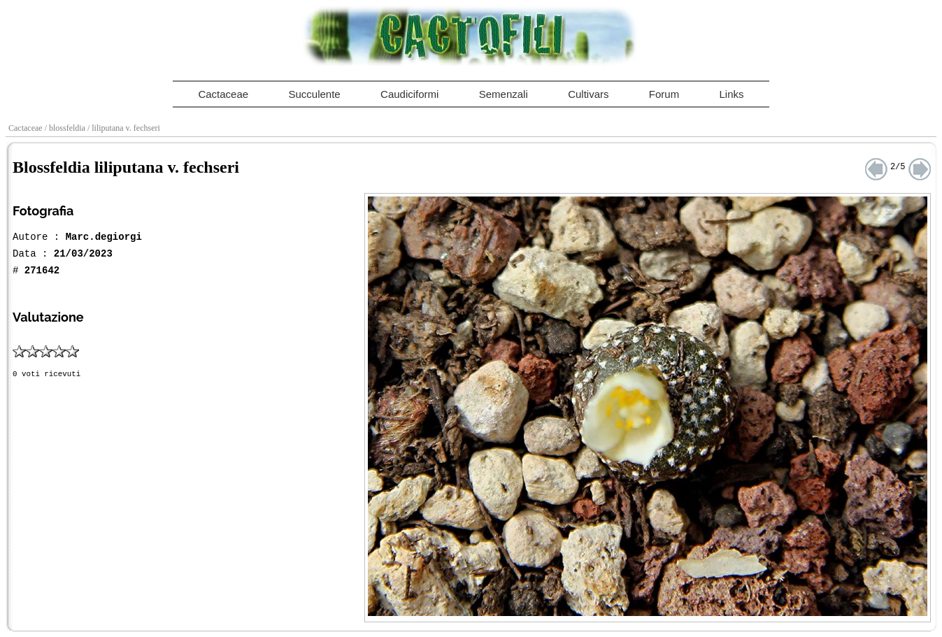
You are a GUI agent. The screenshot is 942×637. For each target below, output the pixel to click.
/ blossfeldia (66, 128)
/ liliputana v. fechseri (124, 128)
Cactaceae (223, 94)
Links (732, 94)
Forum (664, 94)
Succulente (314, 94)
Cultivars (588, 94)
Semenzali (503, 94)
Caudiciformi (409, 94)
